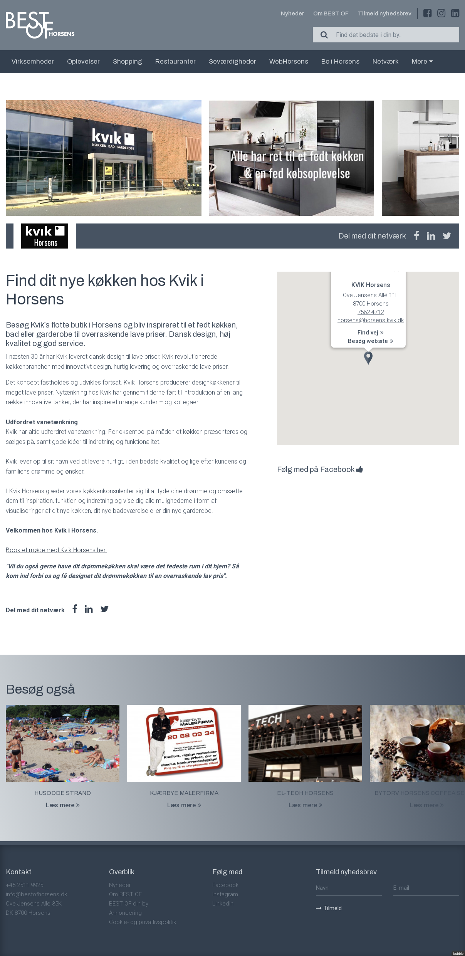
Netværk (386, 61)
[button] (368, 358)
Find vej (371, 332)
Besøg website (370, 341)
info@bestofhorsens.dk (36, 894)
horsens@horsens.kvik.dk (370, 320)
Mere (422, 61)
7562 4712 (371, 312)
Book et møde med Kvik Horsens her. (56, 550)
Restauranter (175, 61)
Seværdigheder (232, 61)
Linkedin (222, 903)
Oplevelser (83, 61)
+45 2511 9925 (24, 885)
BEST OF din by (128, 903)
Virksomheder (33, 61)
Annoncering (125, 912)
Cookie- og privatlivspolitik (142, 922)
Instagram (225, 894)
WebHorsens (288, 61)
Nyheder (292, 13)
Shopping (127, 61)
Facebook (225, 885)
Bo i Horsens (340, 61)
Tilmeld (329, 908)
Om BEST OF (331, 13)
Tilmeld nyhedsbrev (384, 13)
